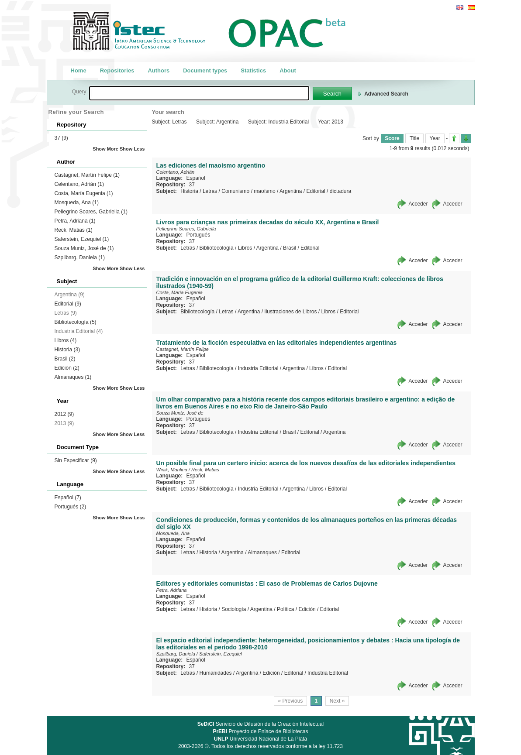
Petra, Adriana (75, 221)
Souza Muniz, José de (84, 248)
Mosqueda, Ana (77, 202)
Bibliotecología (76, 322)
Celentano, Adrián (79, 184)
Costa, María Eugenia (84, 193)
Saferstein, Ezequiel (82, 239)
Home (78, 70)
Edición (67, 368)
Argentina (290, 191)
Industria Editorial (258, 368)
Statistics (253, 70)
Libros (66, 340)
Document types (205, 70)
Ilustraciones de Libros (290, 312)
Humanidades (216, 673)
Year (435, 138)
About (287, 70)
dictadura (340, 191)
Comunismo (235, 191)
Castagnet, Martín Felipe (87, 175)
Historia (67, 350)
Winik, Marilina (171, 469)
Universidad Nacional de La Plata (260, 739)
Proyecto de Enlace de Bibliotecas (260, 731)
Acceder (418, 204)
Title (414, 138)
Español (68, 497)
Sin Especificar (76, 460)
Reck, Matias (74, 230)
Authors (158, 70)
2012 (64, 414)
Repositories (117, 70)
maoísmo (264, 191)
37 (61, 138)
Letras (210, 191)
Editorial (68, 304)
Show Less (132, 148)
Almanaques (73, 377)
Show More (105, 148)
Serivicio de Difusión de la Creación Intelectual (260, 724)
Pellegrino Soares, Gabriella (91, 212)
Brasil (65, 359)
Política (285, 609)
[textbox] (199, 93)
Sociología (233, 609)
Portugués (70, 507)
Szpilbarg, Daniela (80, 257)
